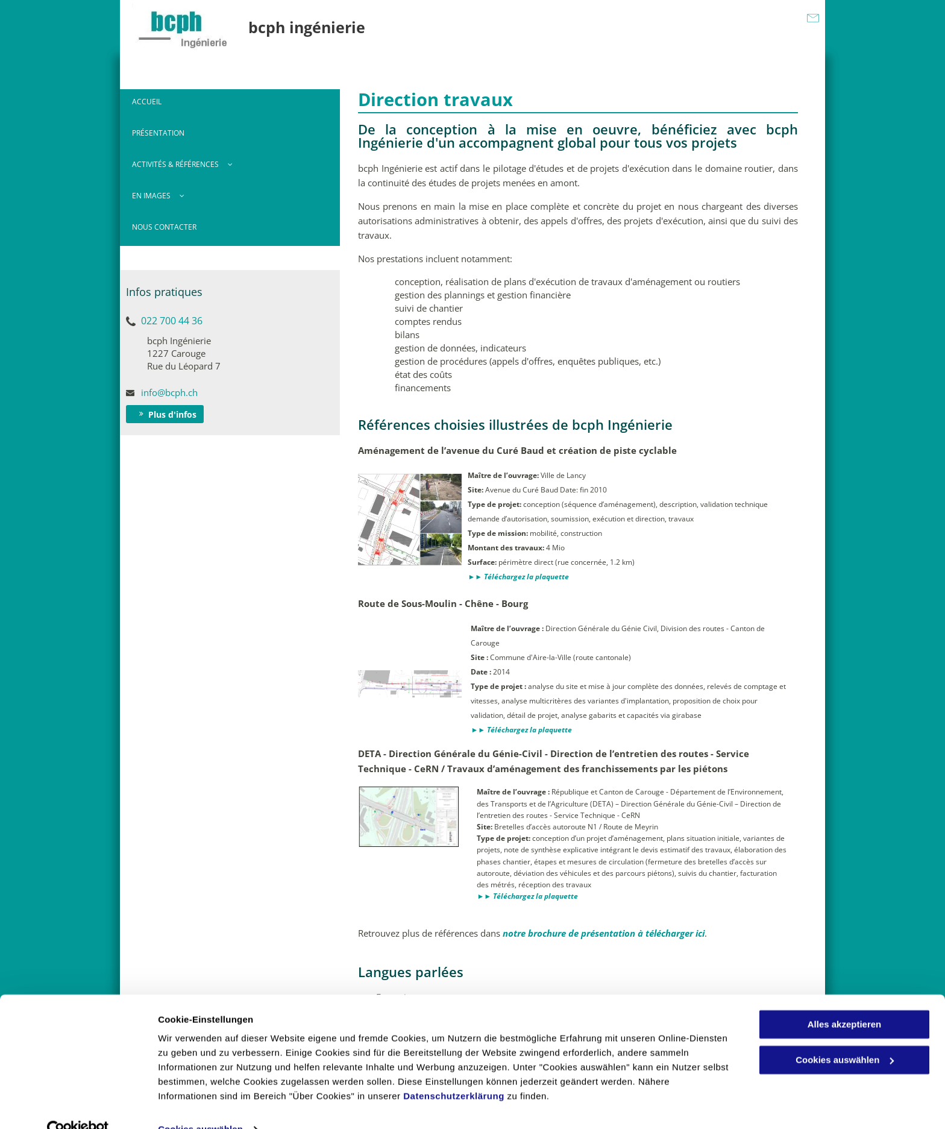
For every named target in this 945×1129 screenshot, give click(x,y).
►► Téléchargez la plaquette (518, 576)
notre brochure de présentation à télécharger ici (604, 933)
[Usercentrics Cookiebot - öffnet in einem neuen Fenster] (78, 1105)
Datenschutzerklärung (453, 1072)
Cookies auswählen (200, 1105)
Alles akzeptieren (845, 1000)
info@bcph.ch (169, 392)
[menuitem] (230, 105)
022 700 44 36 (171, 320)
